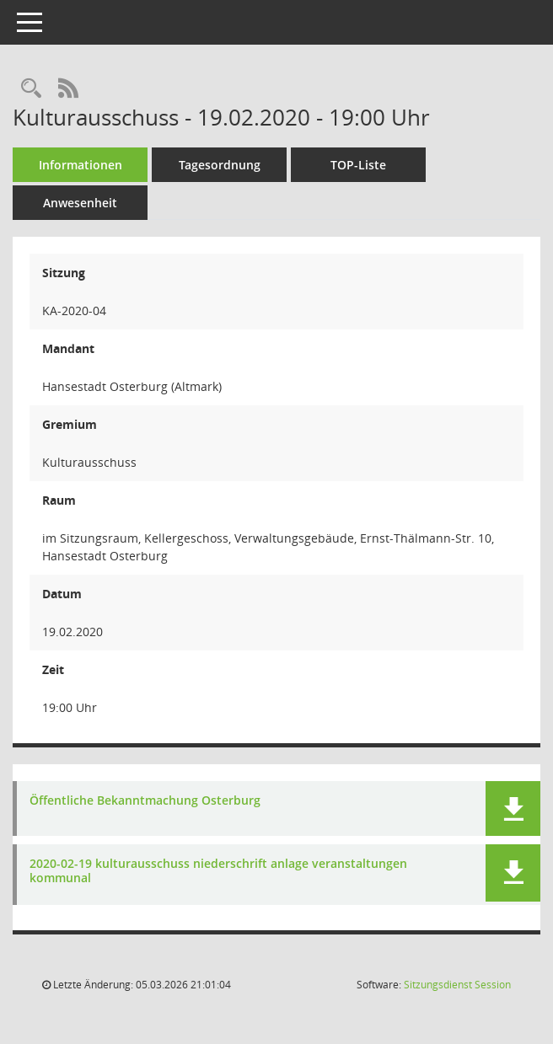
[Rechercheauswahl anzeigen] (31, 89)
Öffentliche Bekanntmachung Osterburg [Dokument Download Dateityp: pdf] (145, 801)
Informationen (80, 165)
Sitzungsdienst (457, 984)
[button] (513, 808)
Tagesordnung (219, 165)
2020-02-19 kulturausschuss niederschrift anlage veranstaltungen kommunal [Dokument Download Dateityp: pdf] (218, 871)
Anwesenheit (80, 203)
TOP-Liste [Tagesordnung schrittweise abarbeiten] (358, 165)
